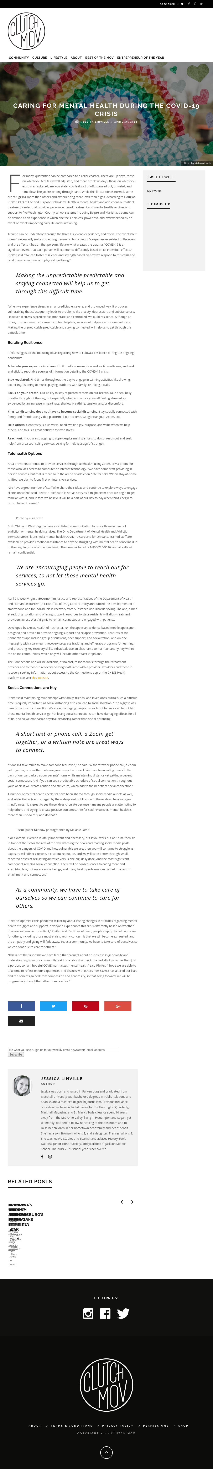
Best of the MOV (99, 57)
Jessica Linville (92, 122)
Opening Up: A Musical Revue (40, 1247)
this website (40, 678)
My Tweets (154, 191)
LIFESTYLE (59, 57)
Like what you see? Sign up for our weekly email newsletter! (46, 1050)
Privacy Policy (118, 1419)
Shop (183, 1419)
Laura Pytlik (83, 1258)
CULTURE (39, 57)
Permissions (156, 1419)
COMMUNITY (19, 57)
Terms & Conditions (72, 1419)
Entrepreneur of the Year (140, 57)
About (76, 57)
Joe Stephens (18, 1253)
